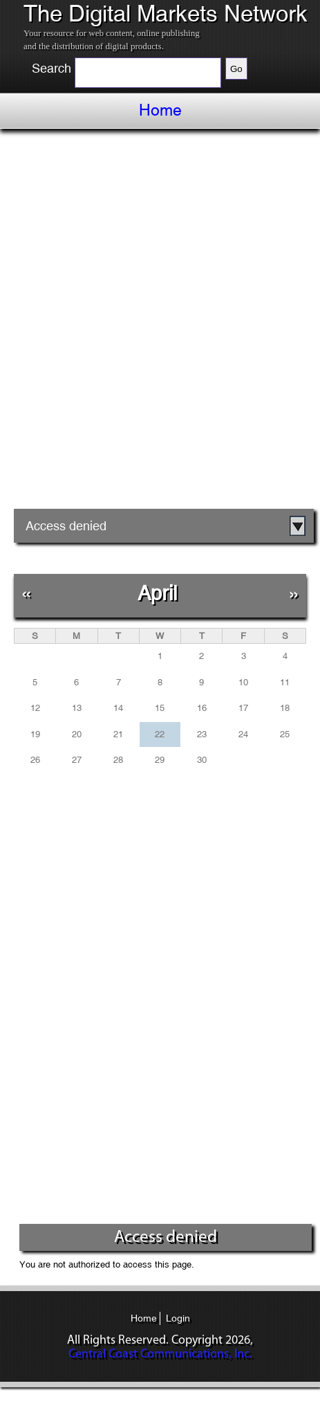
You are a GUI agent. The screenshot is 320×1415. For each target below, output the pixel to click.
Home (160, 110)
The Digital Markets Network (165, 14)
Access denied (66, 526)
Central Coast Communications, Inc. (160, 1354)
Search (51, 68)
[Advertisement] (160, 323)
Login (178, 1318)
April (157, 593)
